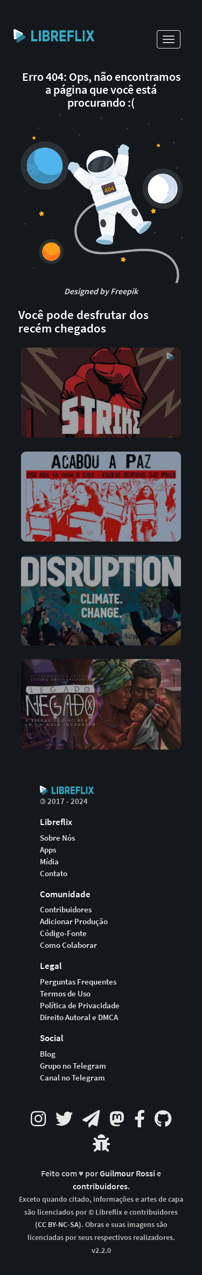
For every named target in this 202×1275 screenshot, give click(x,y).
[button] (101, 392)
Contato (53, 873)
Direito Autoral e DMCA (79, 1017)
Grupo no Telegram (73, 1066)
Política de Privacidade (80, 1005)
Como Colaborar (68, 945)
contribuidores (100, 1186)
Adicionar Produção (74, 921)
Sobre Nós (57, 838)
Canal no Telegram (72, 1078)
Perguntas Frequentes (78, 982)
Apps (48, 850)
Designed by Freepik (101, 291)
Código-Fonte (63, 933)
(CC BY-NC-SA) (58, 1224)
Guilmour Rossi (128, 1173)
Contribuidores (66, 909)
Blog (47, 1054)
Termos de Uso (65, 994)
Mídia (49, 862)
